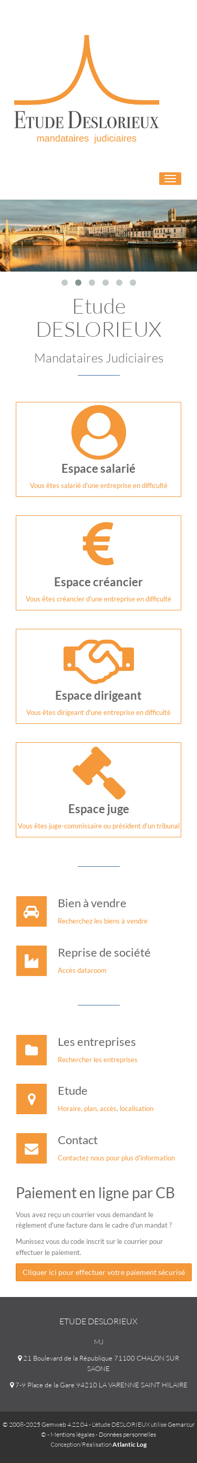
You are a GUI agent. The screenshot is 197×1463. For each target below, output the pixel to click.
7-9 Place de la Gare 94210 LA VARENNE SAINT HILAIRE (99, 1385)
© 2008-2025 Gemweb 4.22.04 (45, 1424)
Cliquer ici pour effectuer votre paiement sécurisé (104, 1272)
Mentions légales (72, 1434)
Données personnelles (127, 1434)
